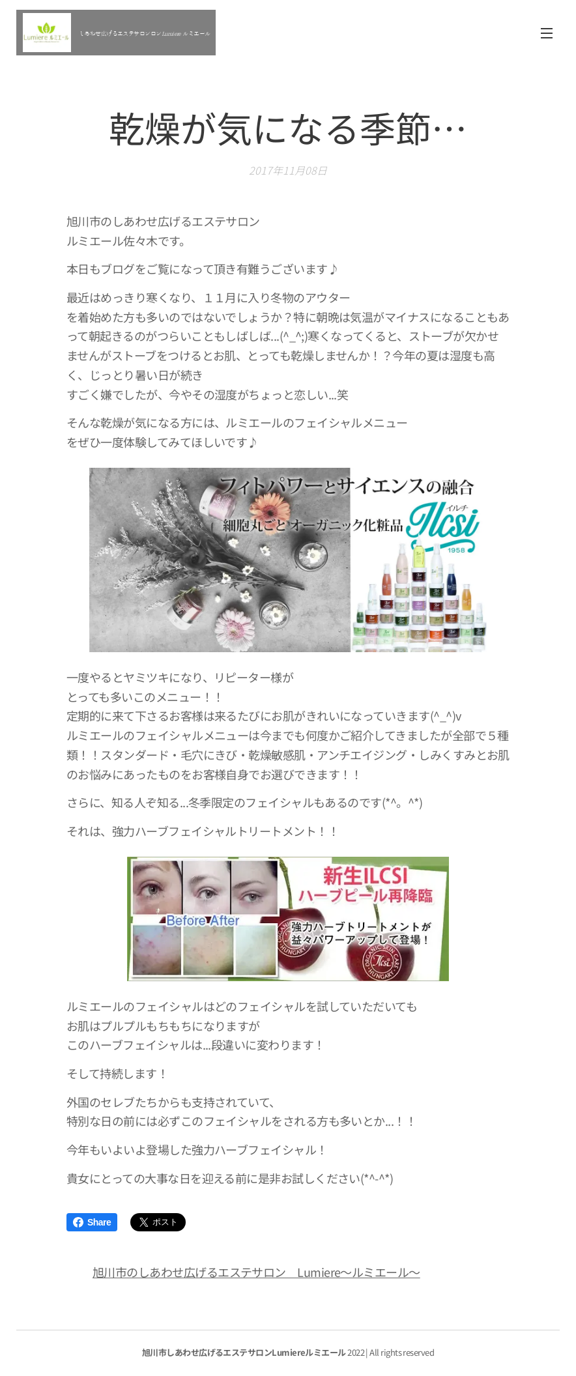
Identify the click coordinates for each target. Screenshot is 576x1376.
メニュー (547, 33)
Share (92, 1222)
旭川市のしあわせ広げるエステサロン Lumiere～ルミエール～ (256, 1271)
